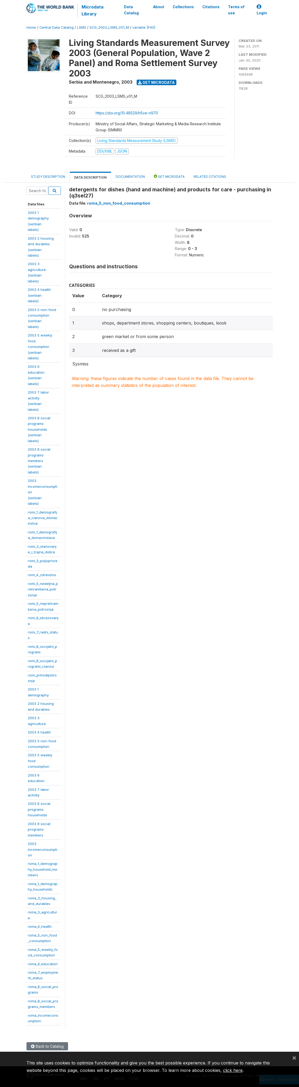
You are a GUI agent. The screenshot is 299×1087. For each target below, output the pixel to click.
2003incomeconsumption (42, 849)
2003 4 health (39, 732)
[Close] (294, 1057)
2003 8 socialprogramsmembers (39, 829)
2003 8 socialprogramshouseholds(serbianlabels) (39, 429)
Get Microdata (156, 82)
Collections (183, 7)
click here (233, 1070)
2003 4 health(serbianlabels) (39, 295)
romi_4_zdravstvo (42, 575)
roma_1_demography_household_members (42, 869)
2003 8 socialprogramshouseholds (39, 809)
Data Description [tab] (90, 177)
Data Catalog (131, 10)
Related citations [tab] (210, 177)
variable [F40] (143, 27)
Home (31, 27)
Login (261, 10)
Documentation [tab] (130, 177)
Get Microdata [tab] (169, 176)
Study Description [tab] (48, 177)
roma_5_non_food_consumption (118, 203)
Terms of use (236, 10)
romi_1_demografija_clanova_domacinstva (43, 518)
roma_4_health (40, 926)
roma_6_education (43, 964)
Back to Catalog (47, 1046)
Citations (210, 7)
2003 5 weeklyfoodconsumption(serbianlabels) (40, 346)
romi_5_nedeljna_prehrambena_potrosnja (43, 589)
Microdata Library (93, 10)
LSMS (81, 27)
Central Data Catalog (56, 27)
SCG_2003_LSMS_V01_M (109, 27)
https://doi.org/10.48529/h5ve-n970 (127, 113)
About (158, 7)
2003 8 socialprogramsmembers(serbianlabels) (39, 460)
